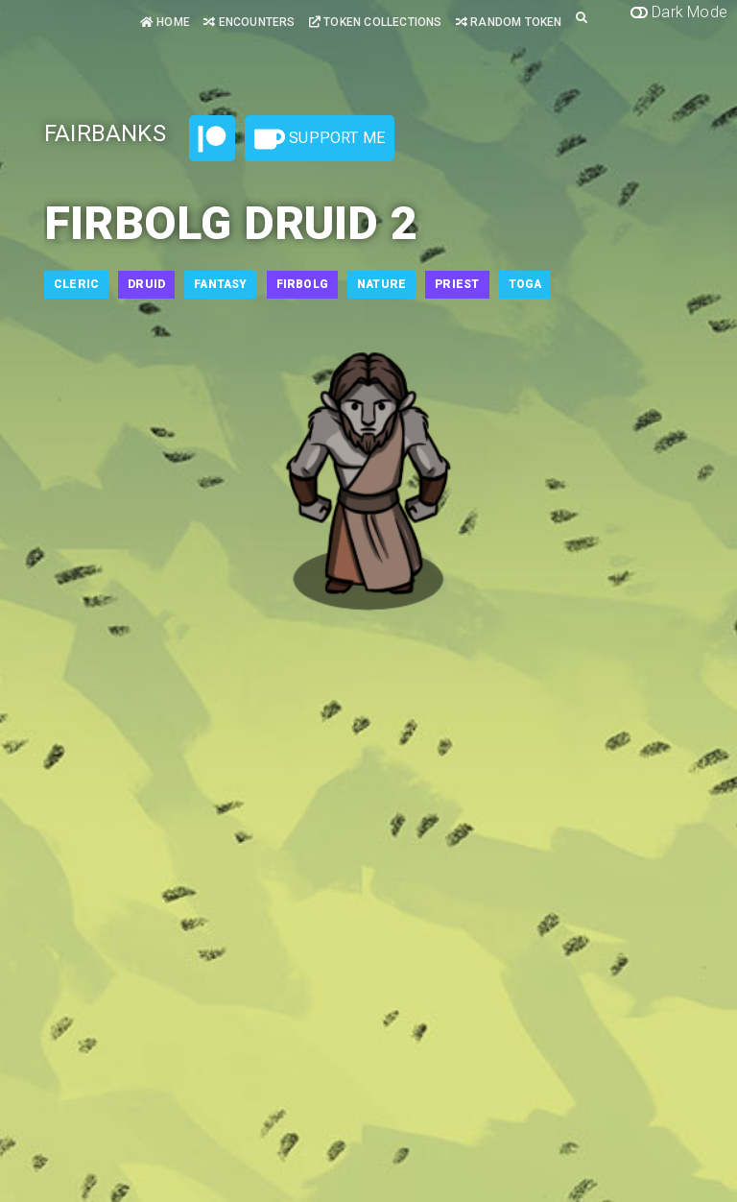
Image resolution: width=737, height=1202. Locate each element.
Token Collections (375, 22)
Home (165, 22)
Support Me (319, 139)
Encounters (249, 22)
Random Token (509, 22)
